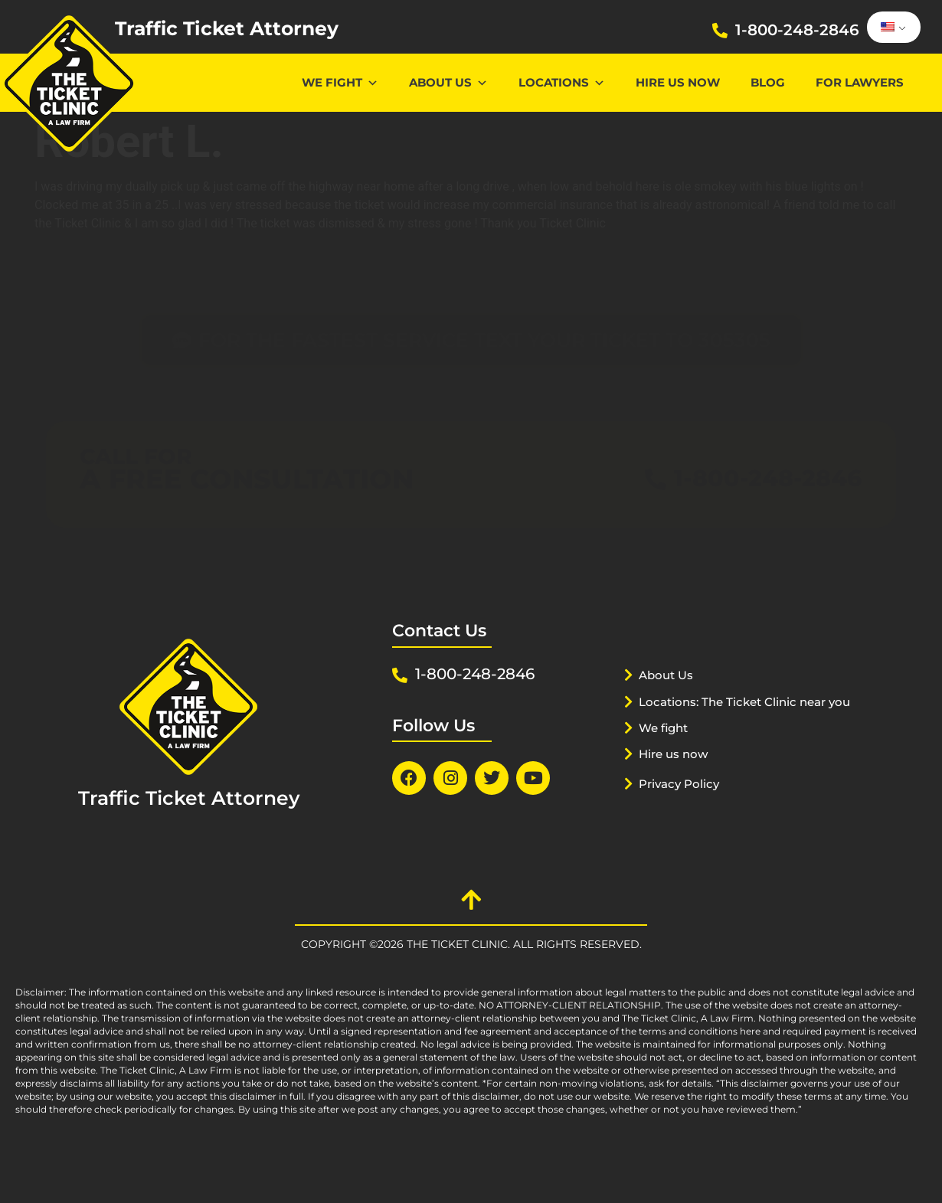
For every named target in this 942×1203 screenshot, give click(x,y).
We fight (667, 759)
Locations (561, 82)
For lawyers (860, 82)
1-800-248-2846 (797, 30)
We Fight (340, 82)
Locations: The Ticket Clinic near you (728, 727)
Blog (768, 82)
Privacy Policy (685, 815)
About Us (448, 82)
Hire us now (678, 82)
